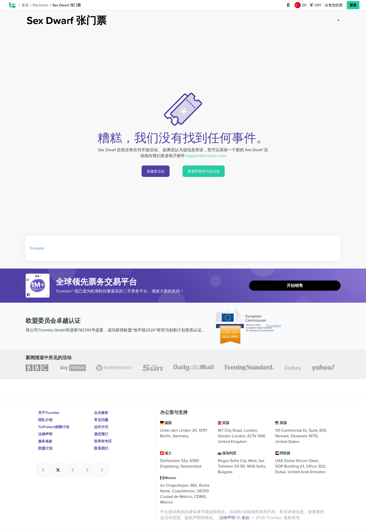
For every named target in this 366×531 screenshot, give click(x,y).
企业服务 (101, 412)
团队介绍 (45, 419)
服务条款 (45, 441)
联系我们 (101, 448)
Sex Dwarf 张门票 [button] (66, 5)
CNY (316, 5)
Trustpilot (36, 248)
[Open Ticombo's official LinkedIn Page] (102, 470)
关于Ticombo (48, 412)
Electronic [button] (40, 5)
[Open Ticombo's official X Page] (58, 470)
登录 (353, 5)
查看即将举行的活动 (204, 171)
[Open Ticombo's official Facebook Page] (38, 295)
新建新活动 (155, 171)
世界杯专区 (103, 441)
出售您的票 (334, 5)
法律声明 (45, 434)
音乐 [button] (25, 5)
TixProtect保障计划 (53, 426)
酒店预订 (101, 434)
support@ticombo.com (206, 155)
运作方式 (101, 426)
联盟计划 (45, 448)
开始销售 (295, 285)
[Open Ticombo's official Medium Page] (87, 470)
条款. (246, 517)
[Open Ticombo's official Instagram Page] (72, 470)
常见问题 (101, 419)
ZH (301, 5)
